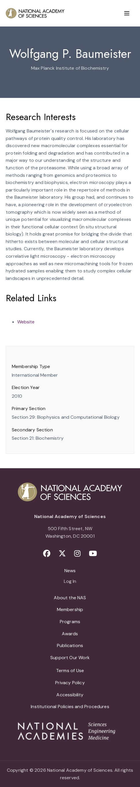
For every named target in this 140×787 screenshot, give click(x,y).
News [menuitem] (70, 571)
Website (25, 322)
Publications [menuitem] (70, 645)
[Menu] (126, 13)
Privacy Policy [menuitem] (70, 683)
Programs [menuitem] (70, 622)
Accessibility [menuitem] (69, 695)
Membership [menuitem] (70, 609)
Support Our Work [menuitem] (70, 658)
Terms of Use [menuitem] (70, 670)
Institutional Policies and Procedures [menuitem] (70, 706)
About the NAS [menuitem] (70, 598)
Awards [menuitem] (70, 634)
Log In (70, 581)
